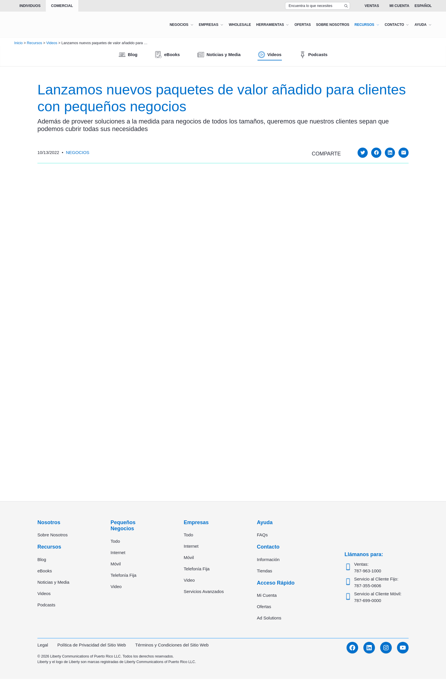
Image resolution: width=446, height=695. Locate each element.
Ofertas (264, 606)
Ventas (372, 6)
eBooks (44, 570)
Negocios (77, 152)
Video (116, 586)
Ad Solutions (269, 617)
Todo (115, 541)
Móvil (115, 563)
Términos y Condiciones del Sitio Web (172, 644)
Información (268, 559)
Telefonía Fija (123, 575)
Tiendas (264, 570)
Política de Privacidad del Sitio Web (91, 644)
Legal (42, 644)
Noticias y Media (53, 582)
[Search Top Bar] (317, 6)
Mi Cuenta (399, 6)
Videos (44, 593)
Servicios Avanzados (204, 591)
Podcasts (46, 604)
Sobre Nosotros (52, 534)
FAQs (262, 534)
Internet (117, 552)
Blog (41, 559)
